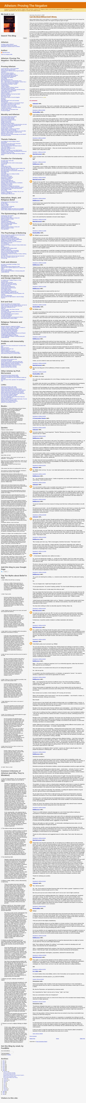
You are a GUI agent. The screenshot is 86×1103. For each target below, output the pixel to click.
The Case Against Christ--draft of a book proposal (11, 162)
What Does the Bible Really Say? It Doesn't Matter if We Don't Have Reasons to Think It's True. (13, 169)
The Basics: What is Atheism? (7, 44)
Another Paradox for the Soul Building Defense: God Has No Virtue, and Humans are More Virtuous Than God (14, 305)
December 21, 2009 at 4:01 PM (39, 625)
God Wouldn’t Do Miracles (6, 360)
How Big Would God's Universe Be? (8, 291)
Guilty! (2, 165)
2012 (4, 1066)
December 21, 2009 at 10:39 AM (39, 537)
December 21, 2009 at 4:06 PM (39, 639)
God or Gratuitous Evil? (6, 312)
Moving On (3, 98)
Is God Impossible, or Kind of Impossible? (10, 68)
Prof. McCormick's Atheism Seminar (8, 395)
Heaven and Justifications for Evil (8, 307)
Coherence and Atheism (6, 108)
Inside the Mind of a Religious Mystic (9, 237)
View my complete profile (6, 54)
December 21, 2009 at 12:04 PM (39, 572)
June (5, 1083)
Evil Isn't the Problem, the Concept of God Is (10, 303)
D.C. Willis (35, 971)
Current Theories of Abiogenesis (8, 286)
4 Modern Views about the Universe (8, 283)
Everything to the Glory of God (7, 152)
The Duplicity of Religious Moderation (9, 329)
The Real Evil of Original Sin (7, 180)
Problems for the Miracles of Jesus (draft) (10, 376)
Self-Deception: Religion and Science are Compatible (12, 208)
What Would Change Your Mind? (8, 88)
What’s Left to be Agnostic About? (9, 1076)
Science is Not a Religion (6, 269)
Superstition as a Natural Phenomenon (9, 401)
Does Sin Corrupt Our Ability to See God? (10, 251)
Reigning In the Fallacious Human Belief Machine (11, 150)
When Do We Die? (5, 347)
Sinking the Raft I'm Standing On (8, 222)
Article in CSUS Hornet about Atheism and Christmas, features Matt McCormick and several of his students (12, 392)
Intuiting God (3, 265)
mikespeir (35, 103)
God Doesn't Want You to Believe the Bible (10, 173)
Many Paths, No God (5, 96)
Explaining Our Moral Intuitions (7, 123)
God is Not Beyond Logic (6, 216)
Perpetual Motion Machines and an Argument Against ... (14, 1075)
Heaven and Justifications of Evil (8, 148)
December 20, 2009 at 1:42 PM (39, 474)
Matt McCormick (37, 154)
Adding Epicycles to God (6, 207)
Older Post (82, 1038)
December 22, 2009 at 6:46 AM (39, 752)
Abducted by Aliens (5, 175)
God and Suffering (5, 310)
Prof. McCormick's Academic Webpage (9, 394)
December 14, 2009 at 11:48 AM (39, 286)
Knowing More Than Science (7, 215)
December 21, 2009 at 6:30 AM (39, 482)
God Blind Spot (4, 254)
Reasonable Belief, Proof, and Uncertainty (10, 100)
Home (57, 1038)
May (5, 1085)
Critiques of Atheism (5, 86)
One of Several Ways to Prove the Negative (10, 97)
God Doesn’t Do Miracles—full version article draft (11, 361)
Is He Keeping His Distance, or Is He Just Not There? (12, 102)
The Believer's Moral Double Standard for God (11, 125)
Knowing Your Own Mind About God (8, 252)
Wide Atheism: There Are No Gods (8, 105)
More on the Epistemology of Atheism (9, 223)
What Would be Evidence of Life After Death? (10, 353)
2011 (4, 1067)
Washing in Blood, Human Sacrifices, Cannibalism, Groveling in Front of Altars (12, 183)
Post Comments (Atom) (41, 1041)
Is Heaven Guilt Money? (6, 316)
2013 (4, 1064)
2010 (4, 1069)
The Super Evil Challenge (6, 314)
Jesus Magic (3, 172)
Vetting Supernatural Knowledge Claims (9, 202)
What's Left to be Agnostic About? (8, 69)
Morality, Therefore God (6, 122)
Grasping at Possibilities (6, 221)
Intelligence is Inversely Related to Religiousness (11, 239)
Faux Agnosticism (5, 220)
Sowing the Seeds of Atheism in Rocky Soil (10, 218)
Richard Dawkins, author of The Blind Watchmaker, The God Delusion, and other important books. (14, 399)
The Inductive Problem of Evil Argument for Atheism (12, 317)
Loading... (3, 62)
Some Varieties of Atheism (6, 91)
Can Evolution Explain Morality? (8, 117)
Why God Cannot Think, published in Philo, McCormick (12, 393)
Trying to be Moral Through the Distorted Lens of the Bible (13, 131)
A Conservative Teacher (39, 418)
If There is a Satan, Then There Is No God (10, 309)
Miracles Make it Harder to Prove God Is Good (11, 364)
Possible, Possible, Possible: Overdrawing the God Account (13, 151)
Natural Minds (4, 142)
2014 (4, 1063)
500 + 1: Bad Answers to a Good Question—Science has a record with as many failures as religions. (13, 82)
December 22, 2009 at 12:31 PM (39, 935)
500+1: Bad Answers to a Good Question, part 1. (11, 80)
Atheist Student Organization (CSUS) (9, 387)
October (5, 1078)
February (6, 1088)
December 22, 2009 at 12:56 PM (39, 955)
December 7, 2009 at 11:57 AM (39, 162)
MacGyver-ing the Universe (7, 282)
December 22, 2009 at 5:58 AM (39, 677)
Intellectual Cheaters (5, 92)
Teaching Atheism (5, 85)
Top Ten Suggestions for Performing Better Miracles (12, 362)
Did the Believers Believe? (6, 185)
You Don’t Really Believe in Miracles (8, 366)
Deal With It (3, 99)
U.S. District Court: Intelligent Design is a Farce (11, 280)
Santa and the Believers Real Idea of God (10, 238)
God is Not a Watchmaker (6, 295)
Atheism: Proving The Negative (25, 5)
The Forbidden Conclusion (6, 242)
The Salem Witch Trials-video (7, 160)
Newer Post (32, 1038)
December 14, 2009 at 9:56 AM (39, 198)
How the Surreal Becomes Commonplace (10, 250)
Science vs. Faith (4, 205)
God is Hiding (4, 78)
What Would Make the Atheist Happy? (9, 318)
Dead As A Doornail (5, 350)
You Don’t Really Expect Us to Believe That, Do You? (12, 191)
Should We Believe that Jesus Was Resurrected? (11, 188)
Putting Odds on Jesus (6, 166)
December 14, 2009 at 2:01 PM (39, 416)
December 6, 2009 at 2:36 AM (39, 110)
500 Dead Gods (4, 101)
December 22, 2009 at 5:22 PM (39, 969)
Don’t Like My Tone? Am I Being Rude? (9, 330)
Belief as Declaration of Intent (7, 219)
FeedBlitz (9, 1054)
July (4, 1082)
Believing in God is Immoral (7, 133)
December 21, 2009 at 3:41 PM (39, 608)
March (5, 1087)
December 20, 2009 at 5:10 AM (39, 436)
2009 (4, 1070)
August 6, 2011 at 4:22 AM (38, 979)
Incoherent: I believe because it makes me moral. (11, 132)
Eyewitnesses (4, 164)
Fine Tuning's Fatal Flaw (6, 290)
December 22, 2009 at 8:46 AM (39, 838)
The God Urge (4, 258)
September (6, 1080)
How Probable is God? (6, 289)
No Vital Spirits (4, 203)
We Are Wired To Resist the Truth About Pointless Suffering (13, 253)
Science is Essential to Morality (7, 118)
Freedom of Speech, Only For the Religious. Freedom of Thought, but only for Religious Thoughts (13, 328)
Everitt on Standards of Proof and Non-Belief (10, 94)
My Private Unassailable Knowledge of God (10, 264)
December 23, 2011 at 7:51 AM (39, 1001)
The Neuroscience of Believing (7, 206)
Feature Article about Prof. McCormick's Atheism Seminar (13, 390)
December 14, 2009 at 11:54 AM (39, 304)
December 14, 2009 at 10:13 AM (39, 219)
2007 (4, 1092)
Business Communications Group (8, 402)
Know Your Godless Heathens (7, 73)
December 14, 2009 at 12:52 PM (39, 371)
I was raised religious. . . (6, 146)
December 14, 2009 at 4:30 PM (39, 427)
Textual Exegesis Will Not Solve (8, 193)
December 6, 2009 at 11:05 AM (39, 138)
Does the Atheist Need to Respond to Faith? (10, 266)
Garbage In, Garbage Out (6, 192)
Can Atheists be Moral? (6, 135)
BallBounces (36, 164)
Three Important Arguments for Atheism (9, 75)
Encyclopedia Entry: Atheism (7, 77)
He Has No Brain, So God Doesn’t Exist (9, 109)
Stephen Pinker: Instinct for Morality (8, 129)
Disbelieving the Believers (6, 178)
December (6, 1071)
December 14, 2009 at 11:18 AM (39, 230)
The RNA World (4, 281)
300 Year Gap (4, 190)
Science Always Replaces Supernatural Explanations (12, 209)
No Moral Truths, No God (6, 127)
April (5, 1086)
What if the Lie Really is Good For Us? (9, 257)
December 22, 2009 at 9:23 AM (39, 881)
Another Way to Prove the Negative (8, 90)
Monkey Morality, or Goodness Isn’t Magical (10, 128)
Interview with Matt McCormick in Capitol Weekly (11, 389)
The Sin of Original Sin (6, 179)
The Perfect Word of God (6, 176)
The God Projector (5, 243)
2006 (4, 1094)
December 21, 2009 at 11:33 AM (39, 551)
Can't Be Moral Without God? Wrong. (43, 17)
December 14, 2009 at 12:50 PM (39, 363)
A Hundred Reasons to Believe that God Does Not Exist (13, 89)
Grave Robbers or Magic (6, 189)
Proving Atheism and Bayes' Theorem (9, 84)
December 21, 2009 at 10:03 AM (39, 514)
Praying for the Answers (6, 121)
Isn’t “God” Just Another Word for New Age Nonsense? (12, 256)
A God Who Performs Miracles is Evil (9, 359)
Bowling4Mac (36, 112)
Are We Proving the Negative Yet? (8, 74)
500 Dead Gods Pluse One (7, 79)
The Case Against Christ (6, 167)
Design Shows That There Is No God (9, 284)
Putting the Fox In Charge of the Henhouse (10, 186)
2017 (4, 1060)
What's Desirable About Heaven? (8, 181)
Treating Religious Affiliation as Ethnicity (9, 335)
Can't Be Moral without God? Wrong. (9, 116)
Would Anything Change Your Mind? (8, 240)
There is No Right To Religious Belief (9, 331)
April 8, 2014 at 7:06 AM (38, 1033)
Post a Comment (33, 1036)
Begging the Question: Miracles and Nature (10, 363)
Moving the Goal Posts (6, 95)
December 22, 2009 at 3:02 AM (39, 659)
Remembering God (5, 247)
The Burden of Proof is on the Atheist (9, 106)
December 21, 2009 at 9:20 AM (39, 499)
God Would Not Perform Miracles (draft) (9, 375)
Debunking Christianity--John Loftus (8, 386)
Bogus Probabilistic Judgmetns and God (9, 292)
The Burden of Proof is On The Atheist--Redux (11, 107)
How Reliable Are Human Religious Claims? (10, 141)
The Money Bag (4, 161)
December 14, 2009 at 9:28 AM (39, 177)
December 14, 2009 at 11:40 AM (39, 262)
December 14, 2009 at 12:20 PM (39, 336)
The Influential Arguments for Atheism (9, 45)
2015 (4, 1062)
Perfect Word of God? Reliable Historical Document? (12, 187)
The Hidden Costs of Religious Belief (9, 248)
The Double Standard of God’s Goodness (10, 313)
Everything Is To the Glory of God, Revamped (10, 143)
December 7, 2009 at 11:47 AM (39, 152)
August (5, 1081)
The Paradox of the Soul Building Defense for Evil (11, 311)
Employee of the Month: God (7, 348)
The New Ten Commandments (7, 126)
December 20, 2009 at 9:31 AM (39, 465)
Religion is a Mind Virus (6, 249)
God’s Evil (3, 308)
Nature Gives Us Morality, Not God (8, 120)
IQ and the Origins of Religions (7, 236)
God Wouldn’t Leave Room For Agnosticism (10, 103)
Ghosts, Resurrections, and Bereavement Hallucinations (13, 235)
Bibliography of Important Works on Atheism (10, 46)
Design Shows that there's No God (8, 287)
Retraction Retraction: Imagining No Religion (10, 326)
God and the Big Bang (5, 285)
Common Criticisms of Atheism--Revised (9, 87)
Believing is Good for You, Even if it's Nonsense (11, 241)
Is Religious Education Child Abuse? (9, 334)
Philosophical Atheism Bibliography (8, 76)
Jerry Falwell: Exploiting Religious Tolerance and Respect (13, 333)
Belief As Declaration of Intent (7, 227)
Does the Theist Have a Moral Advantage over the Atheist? (13, 134)
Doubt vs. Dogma (4, 204)
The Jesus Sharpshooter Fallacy (8, 144)
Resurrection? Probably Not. (7, 177)
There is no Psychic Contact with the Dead (10, 352)
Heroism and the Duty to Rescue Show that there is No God (14, 124)
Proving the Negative (5, 110)
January (5, 1090)
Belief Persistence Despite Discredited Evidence (11, 145)
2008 (4, 1091)
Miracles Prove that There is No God (9, 367)
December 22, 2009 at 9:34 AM (39, 906)
